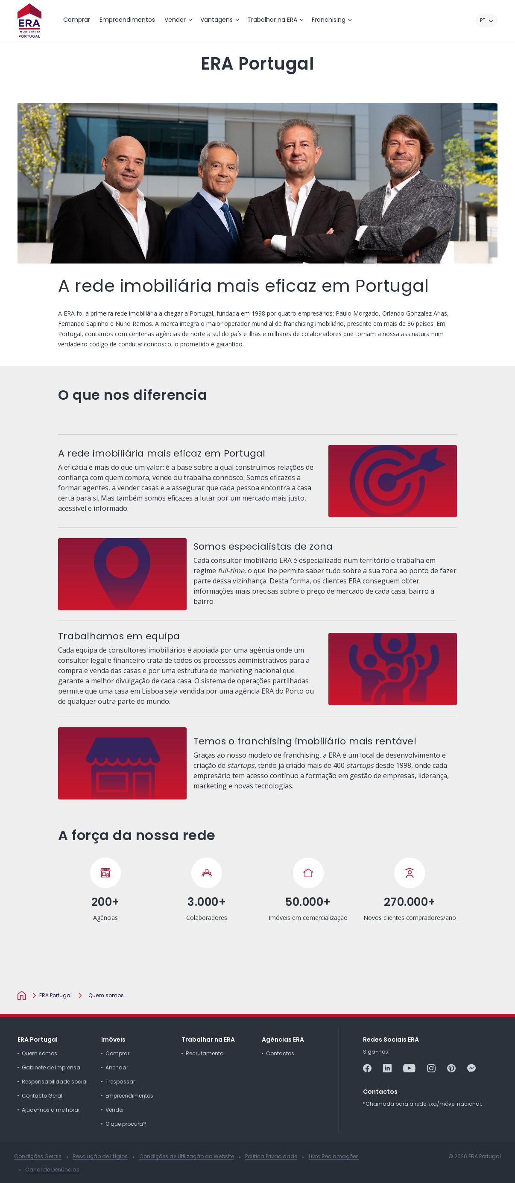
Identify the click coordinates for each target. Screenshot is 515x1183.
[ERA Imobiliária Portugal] (29, 20)
